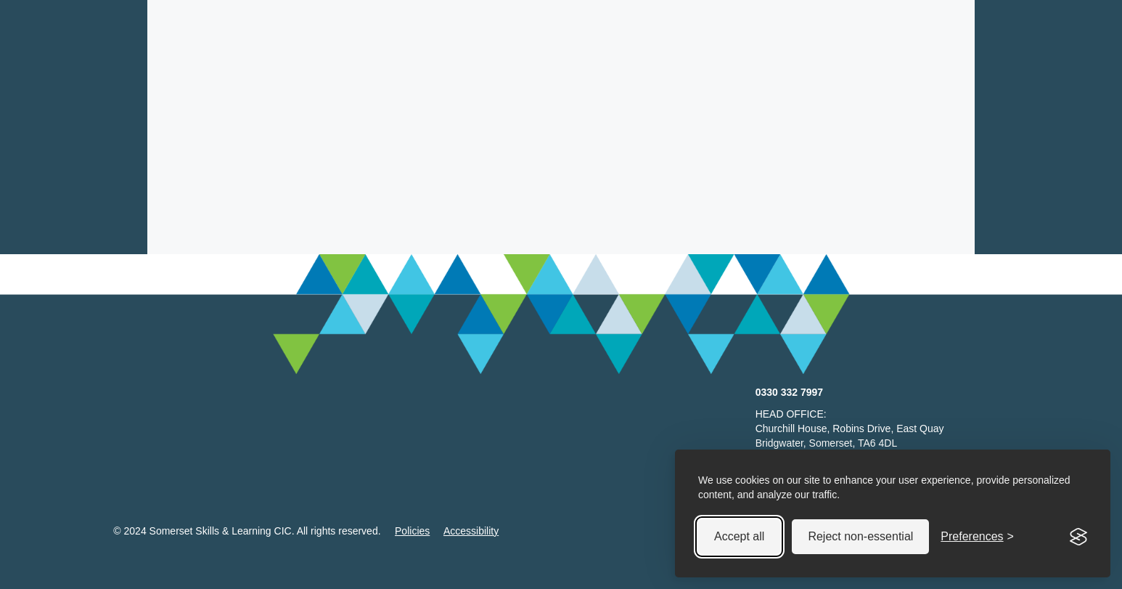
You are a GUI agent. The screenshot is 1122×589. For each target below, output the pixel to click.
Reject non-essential (860, 536)
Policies (412, 531)
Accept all (739, 536)
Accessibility (471, 531)
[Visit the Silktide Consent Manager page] (1078, 536)
